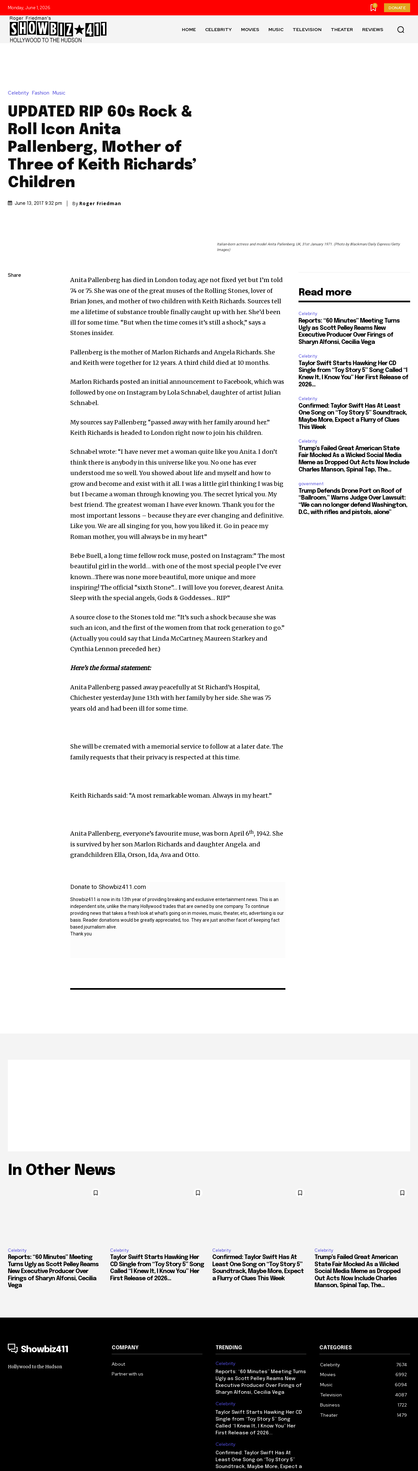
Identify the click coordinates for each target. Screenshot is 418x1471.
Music (61, 60)
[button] (400, 29)
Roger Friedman (100, 171)
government (311, 419)
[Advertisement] (209, 1041)
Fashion (42, 60)
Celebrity (20, 60)
